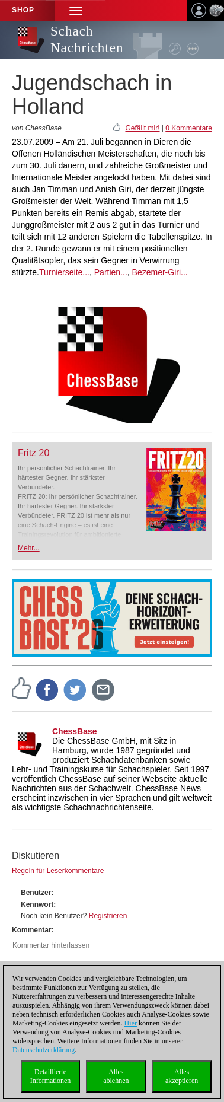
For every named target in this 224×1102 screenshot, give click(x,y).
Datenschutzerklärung (43, 1050)
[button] (76, 10)
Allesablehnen (116, 1076)
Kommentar (32, 930)
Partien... (110, 272)
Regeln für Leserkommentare (58, 871)
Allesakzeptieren (181, 1076)
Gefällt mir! (142, 128)
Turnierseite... (64, 272)
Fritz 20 (33, 453)
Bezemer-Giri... (160, 272)
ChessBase (74, 731)
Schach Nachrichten (86, 39)
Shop (23, 10)
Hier (130, 1023)
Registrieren (108, 916)
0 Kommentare (188, 128)
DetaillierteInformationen (50, 1076)
